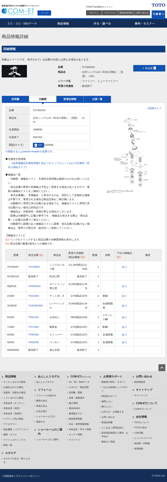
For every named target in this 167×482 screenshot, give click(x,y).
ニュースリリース (143, 438)
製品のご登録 (108, 441)
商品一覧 (7, 445)
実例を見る (41, 406)
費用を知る (41, 400)
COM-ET (81, 376)
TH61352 (33, 317)
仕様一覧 (97, 99)
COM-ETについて (146, 403)
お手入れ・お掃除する (113, 412)
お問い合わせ (142, 12)
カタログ (10, 452)
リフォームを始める (46, 395)
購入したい (107, 406)
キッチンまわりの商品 (14, 382)
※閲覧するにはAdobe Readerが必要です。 (30, 151)
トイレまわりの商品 (13, 398)
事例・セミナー (144, 23)
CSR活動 (138, 432)
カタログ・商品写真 (79, 387)
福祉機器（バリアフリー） (16, 429)
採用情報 (138, 448)
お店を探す (41, 411)
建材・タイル (10, 434)
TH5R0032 (34, 286)
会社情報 (141, 416)
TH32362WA (35, 305)
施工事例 (73, 403)
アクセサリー (10, 424)
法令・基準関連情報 (79, 424)
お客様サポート (112, 376)
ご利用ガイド (154, 108)
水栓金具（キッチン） (14, 403)
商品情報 (63, 23)
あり (124, 266)
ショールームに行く (46, 416)
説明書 (15, 99)
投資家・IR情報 (142, 443)
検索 (158, 14)
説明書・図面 (75, 392)
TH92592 (33, 334)
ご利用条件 (8, 476)
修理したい (107, 401)
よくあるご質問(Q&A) (112, 427)
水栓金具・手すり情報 (80, 429)
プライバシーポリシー (27, 476)
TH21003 (33, 295)
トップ (44, 13)
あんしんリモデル (49, 376)
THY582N (34, 266)
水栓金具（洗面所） (13, 413)
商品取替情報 (75, 419)
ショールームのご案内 (47, 439)
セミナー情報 (75, 434)
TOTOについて (141, 422)
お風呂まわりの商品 (13, 387)
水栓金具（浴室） (12, 408)
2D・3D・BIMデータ (22, 23)
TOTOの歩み (140, 427)
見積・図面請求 (76, 398)
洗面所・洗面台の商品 (14, 392)
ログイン (94, 12)
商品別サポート (109, 396)
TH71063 (33, 326)
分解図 (43, 99)
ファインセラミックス (14, 439)
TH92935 (33, 342)
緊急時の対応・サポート (114, 382)
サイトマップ (144, 389)
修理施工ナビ (75, 413)
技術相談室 (139, 382)
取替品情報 (70, 99)
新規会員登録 (126, 12)
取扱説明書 (107, 422)
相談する (40, 421)
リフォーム (44, 389)
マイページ (110, 12)
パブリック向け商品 (13, 419)
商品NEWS (74, 408)
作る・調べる (104, 23)
